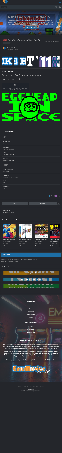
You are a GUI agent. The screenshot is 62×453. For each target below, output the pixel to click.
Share (15, 203)
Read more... (31, 27)
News (31, 306)
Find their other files (12, 49)
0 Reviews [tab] (6, 255)
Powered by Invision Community (27, 390)
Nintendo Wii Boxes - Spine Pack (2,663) (30, 239)
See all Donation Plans (53, 290)
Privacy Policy (27, 387)
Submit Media (31, 327)
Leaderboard (31, 312)
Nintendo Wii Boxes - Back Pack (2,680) (46, 239)
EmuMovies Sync (31, 332)
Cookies (42, 387)
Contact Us (31, 317)
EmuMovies (13, 47)
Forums (31, 309)
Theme (20, 387)
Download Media (31, 330)
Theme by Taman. (37, 390)
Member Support (31, 314)
